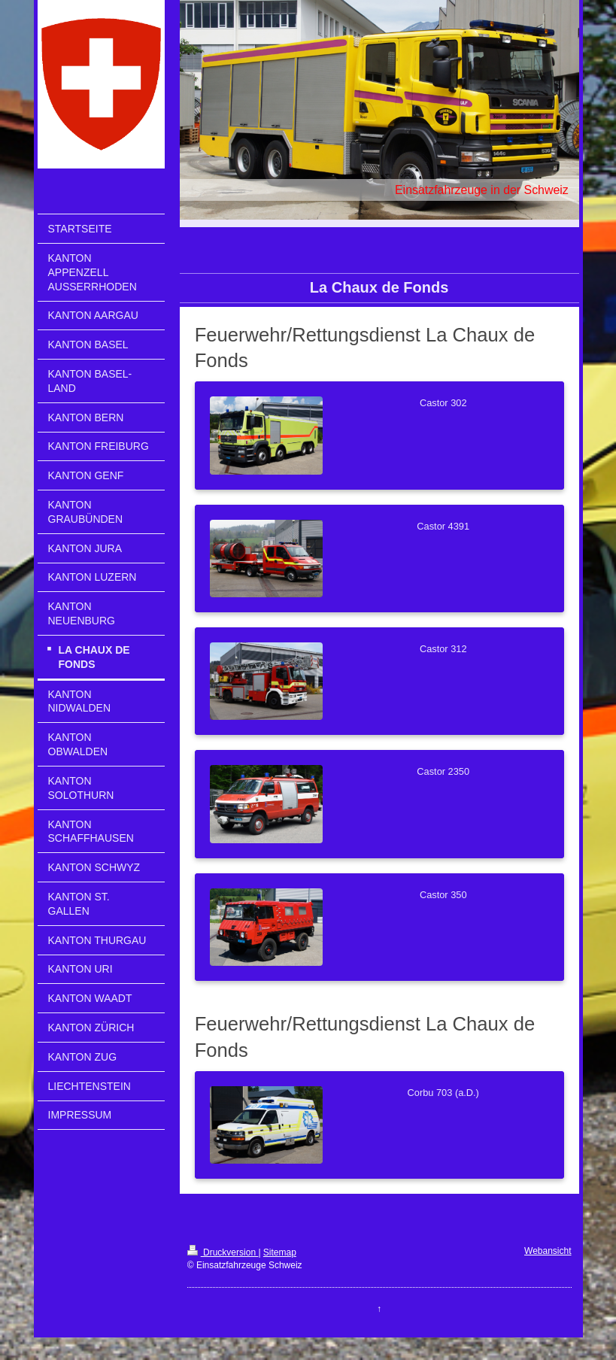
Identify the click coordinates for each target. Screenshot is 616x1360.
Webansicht (547, 1251)
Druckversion (223, 1252)
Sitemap (279, 1252)
